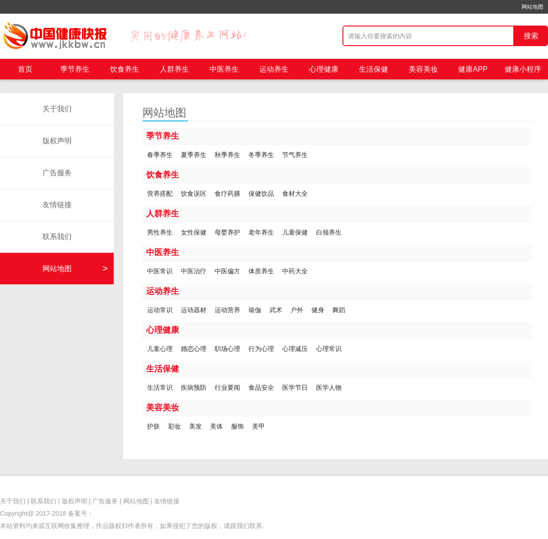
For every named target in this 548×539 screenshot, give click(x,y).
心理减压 (295, 348)
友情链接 (57, 205)
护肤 (153, 426)
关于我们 (57, 109)
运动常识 (160, 310)
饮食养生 (124, 69)
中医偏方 (227, 271)
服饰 (237, 426)
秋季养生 (227, 154)
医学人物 (329, 387)
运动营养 (227, 310)
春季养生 (160, 154)
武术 (275, 310)
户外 (296, 310)
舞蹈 (338, 310)
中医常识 (160, 271)
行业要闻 (227, 387)
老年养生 (261, 232)
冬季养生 (261, 154)
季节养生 (75, 69)
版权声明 (57, 141)
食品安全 (261, 387)
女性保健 (193, 232)
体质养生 (261, 271)
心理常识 (329, 348)
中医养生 (224, 69)
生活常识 (160, 387)
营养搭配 (160, 193)
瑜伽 (254, 310)
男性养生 (160, 232)
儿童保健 (295, 232)
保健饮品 (261, 193)
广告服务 (57, 173)
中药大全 (295, 271)
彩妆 (174, 426)
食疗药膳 (227, 193)
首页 (25, 69)
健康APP (472, 69)
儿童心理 (160, 348)
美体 (216, 426)
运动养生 (274, 69)
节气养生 (295, 154)
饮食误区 (193, 193)
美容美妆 (423, 69)
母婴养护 (227, 232)
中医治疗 (193, 271)
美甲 (258, 426)
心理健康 (323, 69)
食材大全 (295, 193)
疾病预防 (193, 387)
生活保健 (373, 69)
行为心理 (261, 348)
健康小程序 (523, 69)
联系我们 (57, 237)
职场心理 (227, 348)
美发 (195, 426)
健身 (317, 310)
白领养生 (329, 232)
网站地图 (532, 7)
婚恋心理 (193, 348)
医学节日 (295, 387)
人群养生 (174, 69)
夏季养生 (193, 154)
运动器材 (193, 310)
